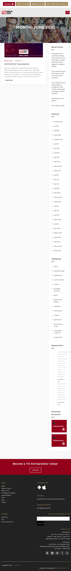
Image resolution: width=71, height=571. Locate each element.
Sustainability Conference (57, 332)
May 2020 (56, 184)
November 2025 (58, 121)
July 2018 (56, 224)
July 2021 (56, 175)
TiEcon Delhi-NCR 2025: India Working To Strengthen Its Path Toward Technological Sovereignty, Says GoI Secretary (59, 88)
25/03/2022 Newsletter (16, 64)
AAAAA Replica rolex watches (58, 99)
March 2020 (57, 193)
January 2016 (57, 250)
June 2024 (56, 148)
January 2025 (57, 135)
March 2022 (57, 162)
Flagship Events (58, 275)
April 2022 (56, 157)
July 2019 (56, 206)
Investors (56, 284)
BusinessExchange (59, 271)
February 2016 (58, 246)
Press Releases (58, 311)
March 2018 (57, 228)
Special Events (58, 319)
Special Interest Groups (58, 325)
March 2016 (57, 242)
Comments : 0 (19, 61)
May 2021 (56, 179)
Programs (56, 315)
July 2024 (56, 144)
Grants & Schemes (59, 280)
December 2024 (58, 139)
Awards (56, 266)
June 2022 (56, 153)
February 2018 (58, 233)
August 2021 (57, 170)
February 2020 (58, 197)
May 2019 (56, 210)
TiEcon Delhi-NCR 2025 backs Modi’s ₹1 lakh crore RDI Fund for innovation (58, 75)
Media (55, 295)
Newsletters (8, 61)
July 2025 (56, 126)
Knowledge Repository (57, 290)
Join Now (35, 470)
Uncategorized (58, 337)
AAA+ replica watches (58, 105)
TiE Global (17, 565)
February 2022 (58, 166)
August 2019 (57, 202)
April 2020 (56, 188)
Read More (8, 80)
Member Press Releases (58, 301)
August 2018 (57, 219)
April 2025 (56, 130)
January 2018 (57, 237)
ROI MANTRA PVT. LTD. (62, 568)
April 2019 (56, 215)
